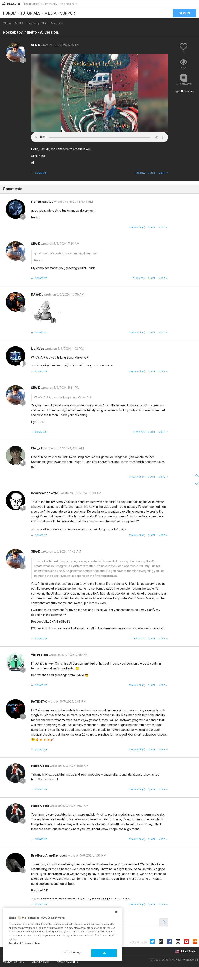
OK (104, 952)
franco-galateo (42, 202)
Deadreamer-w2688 (46, 493)
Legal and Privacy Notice (24, 943)
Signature (40, 173)
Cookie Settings (71, 952)
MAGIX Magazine (67, 961)
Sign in (184, 13)
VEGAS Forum (40, 961)
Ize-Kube (38, 349)
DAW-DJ (37, 294)
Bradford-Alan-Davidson (49, 855)
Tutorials (30, 13)
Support (68, 13)
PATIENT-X (39, 701)
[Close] (116, 912)
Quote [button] (152, 173)
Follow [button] (140, 173)
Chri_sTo (38, 448)
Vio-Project (40, 655)
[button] (163, 173)
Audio (19, 23)
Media (50, 13)
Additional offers (13, 961)
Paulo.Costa (40, 766)
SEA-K (36, 45)
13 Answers (183, 84)
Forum (9, 13)
